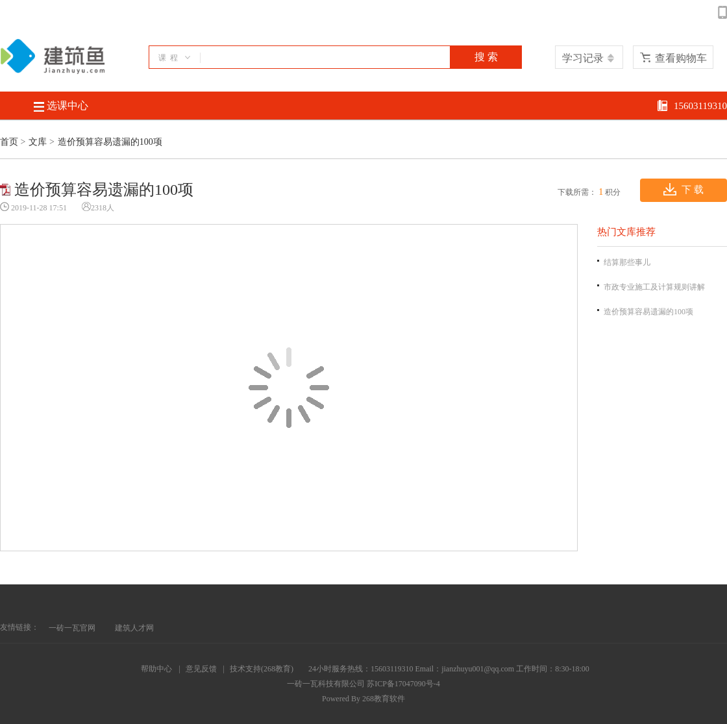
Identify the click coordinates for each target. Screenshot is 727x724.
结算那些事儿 (627, 262)
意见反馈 (201, 668)
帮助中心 (156, 668)
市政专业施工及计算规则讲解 (654, 287)
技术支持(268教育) (261, 668)
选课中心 (61, 105)
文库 (38, 142)
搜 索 (486, 56)
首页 (9, 142)
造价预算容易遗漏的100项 (648, 311)
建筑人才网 (134, 627)
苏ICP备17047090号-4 (403, 683)
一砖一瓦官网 (72, 627)
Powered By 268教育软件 (363, 698)
